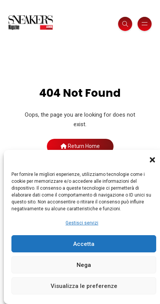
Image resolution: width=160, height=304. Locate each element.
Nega (84, 265)
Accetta (83, 244)
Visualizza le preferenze (84, 286)
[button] (152, 159)
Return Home (80, 146)
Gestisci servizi (82, 223)
